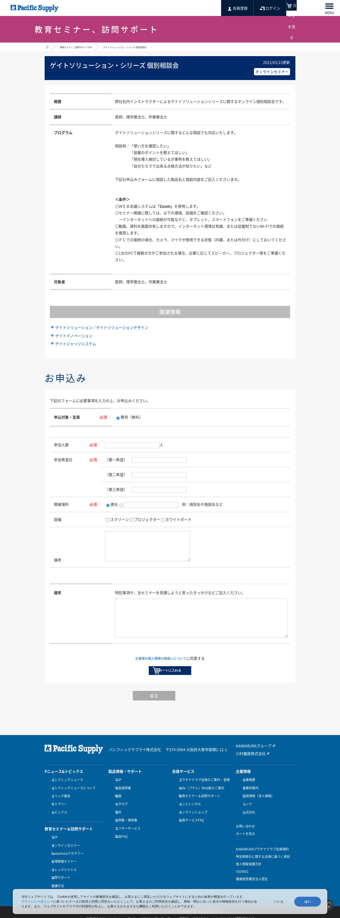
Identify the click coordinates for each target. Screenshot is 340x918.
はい (307, 901)
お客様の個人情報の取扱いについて (160, 664)
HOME (47, 46)
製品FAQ (120, 840)
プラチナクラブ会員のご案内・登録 (202, 794)
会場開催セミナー (62, 863)
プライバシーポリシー (37, 901)
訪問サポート (59, 876)
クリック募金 (59, 807)
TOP (53, 844)
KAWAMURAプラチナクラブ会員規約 (262, 856)
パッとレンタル (188, 814)
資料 (117, 820)
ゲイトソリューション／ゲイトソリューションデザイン (101, 327)
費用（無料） (129, 417)
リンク (246, 814)
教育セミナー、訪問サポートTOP (84, 46)
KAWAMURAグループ (251, 760)
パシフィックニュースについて (72, 801)
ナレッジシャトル (62, 870)
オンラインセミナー (64, 850)
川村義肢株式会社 (248, 768)
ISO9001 (242, 878)
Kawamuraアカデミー (66, 857)
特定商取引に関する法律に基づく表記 (263, 863)
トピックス (58, 820)
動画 (117, 807)
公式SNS (247, 820)
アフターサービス (126, 833)
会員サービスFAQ (190, 827)
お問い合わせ (245, 833)
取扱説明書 (122, 801)
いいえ (279, 901)
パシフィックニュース (66, 794)
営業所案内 (249, 801)
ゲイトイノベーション (73, 335)
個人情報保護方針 (248, 871)
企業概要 (247, 794)
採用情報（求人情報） (257, 807)
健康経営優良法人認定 (252, 885)
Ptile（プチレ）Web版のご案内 (200, 801)
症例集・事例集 (125, 827)
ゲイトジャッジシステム (75, 343)
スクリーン (119, 519)
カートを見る (245, 840)
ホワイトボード (178, 519)
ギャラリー (58, 814)
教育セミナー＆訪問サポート (198, 807)
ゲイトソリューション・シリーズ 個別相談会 (151, 46)
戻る (170, 712)
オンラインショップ (191, 820)
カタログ (120, 814)
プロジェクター (147, 519)
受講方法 (56, 883)
